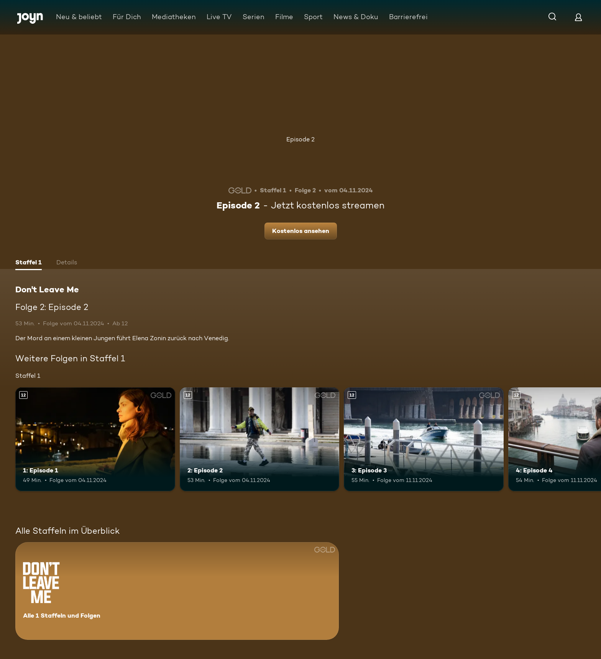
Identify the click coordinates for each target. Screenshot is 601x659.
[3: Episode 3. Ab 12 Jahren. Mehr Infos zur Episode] (424, 439)
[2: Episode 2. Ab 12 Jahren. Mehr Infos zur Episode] (260, 439)
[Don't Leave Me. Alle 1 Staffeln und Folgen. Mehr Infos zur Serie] (177, 591)
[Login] (578, 17)
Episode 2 (300, 139)
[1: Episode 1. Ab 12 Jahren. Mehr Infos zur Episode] (95, 439)
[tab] (28, 263)
